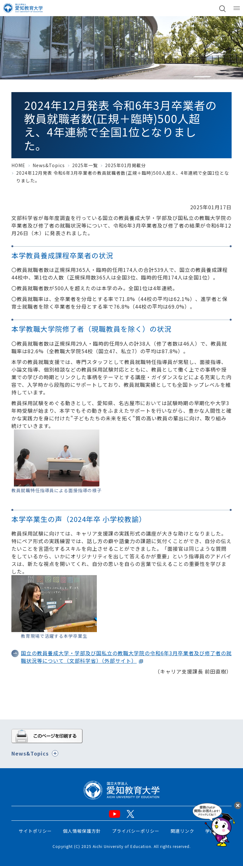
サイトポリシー (35, 831)
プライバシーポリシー (135, 831)
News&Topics (49, 165)
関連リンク (182, 831)
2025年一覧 (85, 165)
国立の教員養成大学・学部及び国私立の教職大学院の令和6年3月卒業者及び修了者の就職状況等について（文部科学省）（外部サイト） (126, 656)
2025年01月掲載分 (125, 165)
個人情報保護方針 (82, 831)
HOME (18, 165)
